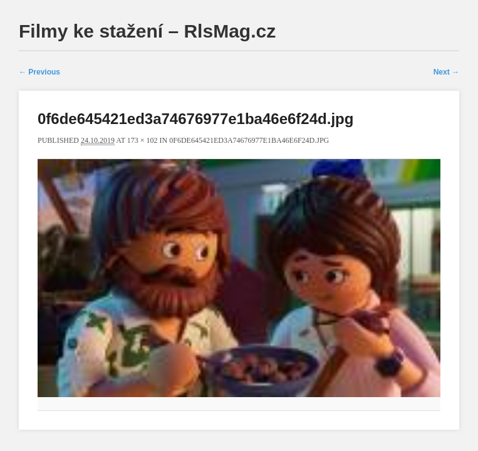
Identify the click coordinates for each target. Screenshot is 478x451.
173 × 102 (142, 140)
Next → (446, 72)
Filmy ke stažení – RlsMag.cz (147, 31)
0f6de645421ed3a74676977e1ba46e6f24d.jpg (249, 140)
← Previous (39, 72)
